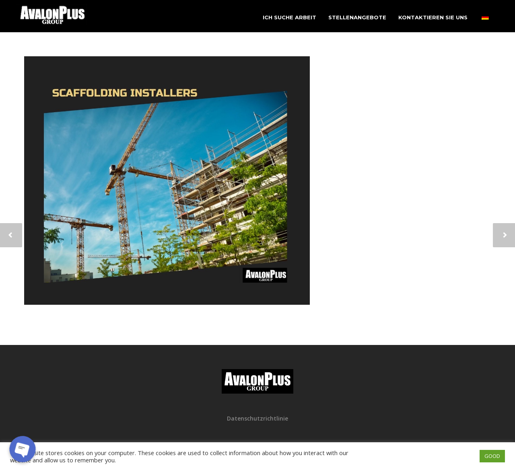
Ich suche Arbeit (289, 17)
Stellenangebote (357, 17)
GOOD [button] (492, 456)
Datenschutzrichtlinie (257, 418)
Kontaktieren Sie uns (433, 17)
